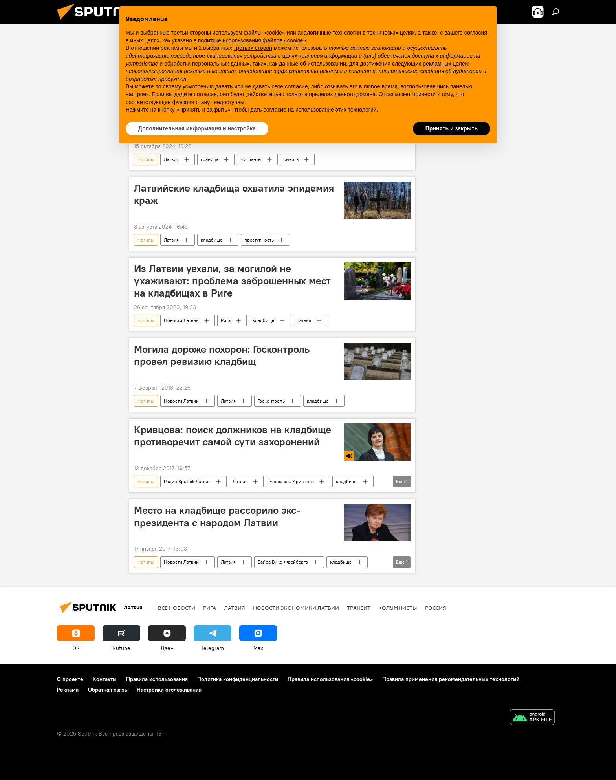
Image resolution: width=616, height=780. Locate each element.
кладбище (211, 240)
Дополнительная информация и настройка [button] (197, 128)
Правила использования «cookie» (330, 679)
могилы (146, 159)
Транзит (358, 607)
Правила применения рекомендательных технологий (450, 679)
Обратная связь (107, 689)
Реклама (68, 689)
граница (209, 159)
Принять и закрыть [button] (451, 128)
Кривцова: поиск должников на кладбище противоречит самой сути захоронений (232, 435)
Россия (435, 607)
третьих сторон (253, 48)
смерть (291, 159)
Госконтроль (271, 401)
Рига (226, 320)
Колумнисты (397, 607)
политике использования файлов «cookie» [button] (252, 40)
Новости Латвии (181, 320)
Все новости (176, 607)
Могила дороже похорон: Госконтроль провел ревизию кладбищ (222, 355)
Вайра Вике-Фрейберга (283, 562)
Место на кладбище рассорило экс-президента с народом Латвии (217, 516)
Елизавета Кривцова (292, 481)
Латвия (171, 159)
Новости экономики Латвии (296, 607)
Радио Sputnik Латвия (187, 481)
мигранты (251, 159)
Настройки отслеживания (169, 689)
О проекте (70, 679)
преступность (259, 240)
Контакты (105, 679)
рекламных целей (445, 63)
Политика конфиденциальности (237, 679)
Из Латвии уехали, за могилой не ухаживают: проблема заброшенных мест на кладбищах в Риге (232, 280)
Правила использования (157, 679)
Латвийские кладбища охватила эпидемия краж (234, 194)
